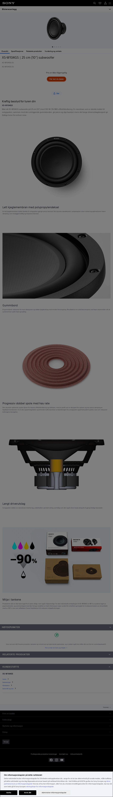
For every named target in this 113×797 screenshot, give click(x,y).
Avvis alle (27, 793)
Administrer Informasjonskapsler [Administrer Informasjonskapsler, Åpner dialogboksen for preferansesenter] (54, 793)
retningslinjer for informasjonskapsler (40, 786)
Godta (8, 793)
